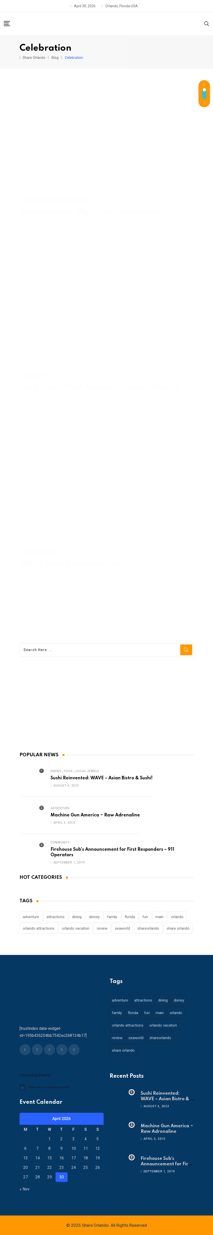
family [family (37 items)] (112, 917)
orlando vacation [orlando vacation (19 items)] (75, 928)
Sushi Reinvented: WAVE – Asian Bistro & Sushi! (102, 778)
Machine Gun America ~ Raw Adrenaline (95, 815)
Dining (56, 771)
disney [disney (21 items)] (94, 917)
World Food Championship (71, 561)
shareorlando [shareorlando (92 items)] (148, 928)
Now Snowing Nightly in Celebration (90, 206)
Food (68, 771)
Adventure (60, 808)
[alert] (62, 1087)
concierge (33, 216)
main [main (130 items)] (159, 917)
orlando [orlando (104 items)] (177, 917)
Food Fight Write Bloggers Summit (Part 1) (99, 386)
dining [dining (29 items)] (77, 917)
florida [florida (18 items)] (130, 917)
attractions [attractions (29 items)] (56, 917)
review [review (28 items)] (102, 928)
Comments (102, 216)
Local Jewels (88, 771)
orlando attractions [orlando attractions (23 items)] (38, 928)
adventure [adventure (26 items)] (31, 917)
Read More (39, 248)
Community (60, 842)
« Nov (25, 1189)
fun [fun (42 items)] (145, 917)
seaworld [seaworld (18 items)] (122, 928)
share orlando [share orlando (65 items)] (178, 928)
